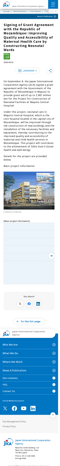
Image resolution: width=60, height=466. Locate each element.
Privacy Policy (9, 426)
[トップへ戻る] (52, 414)
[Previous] (51, 11)
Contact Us (9, 391)
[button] (27, 70)
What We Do (10, 353)
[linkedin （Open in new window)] (33, 408)
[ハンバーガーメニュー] (53, 3)
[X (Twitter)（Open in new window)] (5, 408)
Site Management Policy (14, 421)
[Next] (55, 11)
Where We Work (13, 362)
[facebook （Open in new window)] (14, 408)
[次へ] (51, 256)
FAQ (5, 384)
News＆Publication (45, 16)
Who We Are (10, 344)
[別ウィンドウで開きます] (20, 304)
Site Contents (10, 378)
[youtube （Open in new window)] (23, 408)
